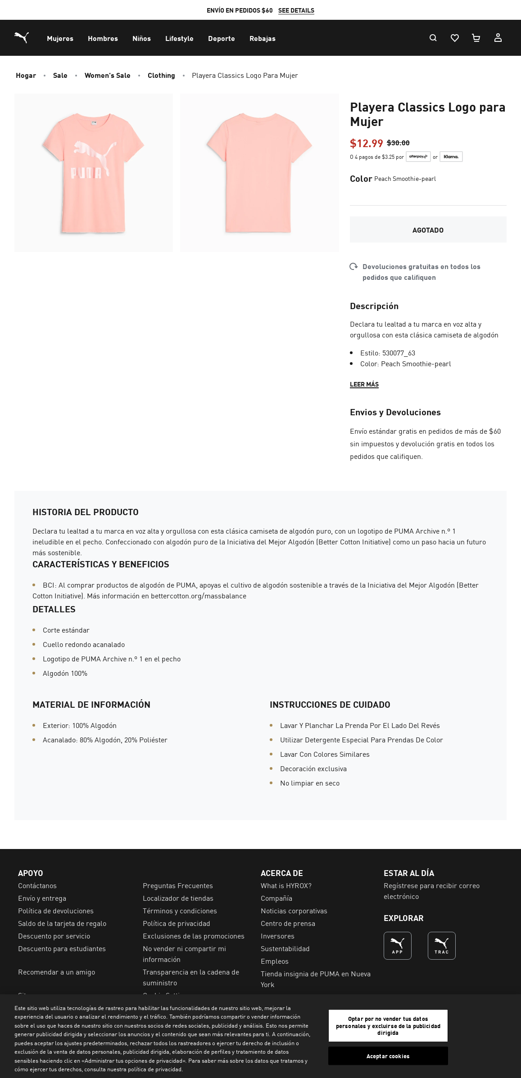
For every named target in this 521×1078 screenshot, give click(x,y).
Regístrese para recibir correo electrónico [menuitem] (432, 890)
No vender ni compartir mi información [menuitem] (184, 953)
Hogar (26, 74)
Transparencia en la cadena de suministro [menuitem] (191, 977)
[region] (260, 1036)
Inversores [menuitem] (277, 935)
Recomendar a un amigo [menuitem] (56, 971)
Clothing (161, 74)
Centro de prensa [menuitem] (288, 922)
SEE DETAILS (312, 9)
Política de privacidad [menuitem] (176, 922)
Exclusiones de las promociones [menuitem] (194, 935)
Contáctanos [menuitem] (37, 885)
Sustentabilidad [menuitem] (285, 948)
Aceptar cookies (388, 1055)
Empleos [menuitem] (275, 960)
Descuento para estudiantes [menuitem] (62, 948)
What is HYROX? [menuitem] (286, 885)
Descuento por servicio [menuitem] (54, 935)
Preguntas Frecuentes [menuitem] (178, 885)
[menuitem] (60, 38)
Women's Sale (108, 74)
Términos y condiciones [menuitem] (180, 910)
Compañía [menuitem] (276, 897)
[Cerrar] (506, 1035)
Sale (60, 74)
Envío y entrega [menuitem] (42, 897)
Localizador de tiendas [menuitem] (178, 897)
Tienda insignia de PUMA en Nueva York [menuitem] (316, 978)
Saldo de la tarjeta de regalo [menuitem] (62, 922)
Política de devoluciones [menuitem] (56, 910)
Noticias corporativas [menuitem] (294, 910)
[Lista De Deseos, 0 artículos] (454, 38)
